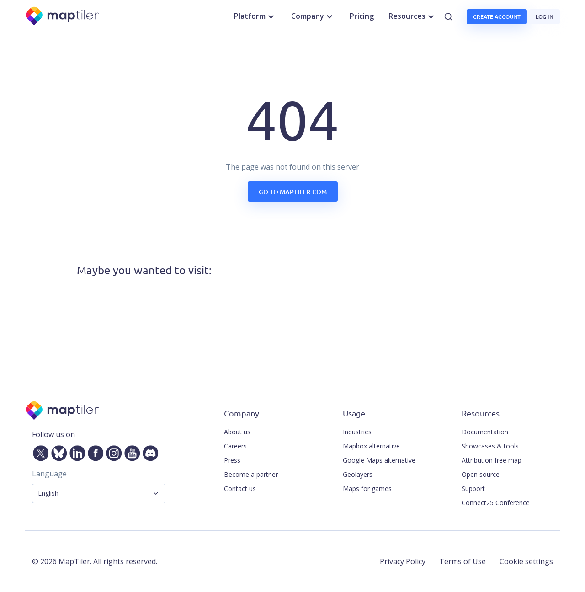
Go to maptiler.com (293, 191)
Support (473, 488)
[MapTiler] (63, 16)
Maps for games (367, 488)
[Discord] (148, 451)
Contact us (240, 488)
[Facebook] (94, 451)
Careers (235, 446)
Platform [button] (255, 16)
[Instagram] (112, 451)
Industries (357, 431)
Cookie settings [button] (526, 561)
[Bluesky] (57, 451)
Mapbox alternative (371, 446)
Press (232, 460)
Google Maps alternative (379, 460)
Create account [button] (497, 17)
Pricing (362, 16)
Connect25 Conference (496, 502)
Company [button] (313, 16)
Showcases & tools (490, 446)
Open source (481, 474)
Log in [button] (544, 17)
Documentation (485, 431)
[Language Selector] (98, 493)
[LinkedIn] (75, 451)
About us (237, 431)
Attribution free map (491, 460)
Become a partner (251, 474)
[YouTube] (130, 451)
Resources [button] (412, 16)
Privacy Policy (402, 561)
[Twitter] (39, 451)
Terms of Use (462, 561)
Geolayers (357, 474)
